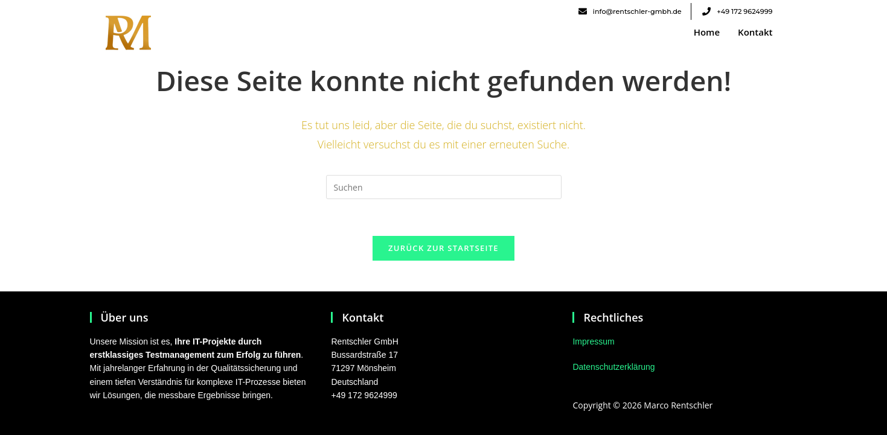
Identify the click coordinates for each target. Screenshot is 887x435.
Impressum (593, 341)
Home (707, 32)
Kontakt (755, 32)
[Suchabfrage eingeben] (444, 187)
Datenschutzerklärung (613, 367)
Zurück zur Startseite (443, 248)
